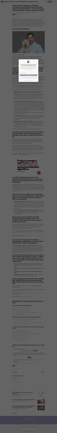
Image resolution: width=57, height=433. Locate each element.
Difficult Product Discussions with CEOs (21, 335)
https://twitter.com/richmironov (27, 296)
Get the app (33, 428)
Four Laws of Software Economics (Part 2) (27, 125)
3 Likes (16, 365)
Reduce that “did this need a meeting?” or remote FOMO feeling (22, 394)
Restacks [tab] (18, 378)
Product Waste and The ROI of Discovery (22, 320)
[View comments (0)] (16, 17)
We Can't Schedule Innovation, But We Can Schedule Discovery (26, 319)
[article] (28, 395)
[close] (37, 60)
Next (42, 372)
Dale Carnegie (32, 231)
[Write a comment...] (29, 383)
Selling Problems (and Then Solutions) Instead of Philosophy (26, 312)
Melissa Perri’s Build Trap (32, 252)
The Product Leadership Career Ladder (21, 324)
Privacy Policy (35, 78)
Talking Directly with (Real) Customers (21, 314)
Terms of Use (33, 77)
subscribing (26, 290)
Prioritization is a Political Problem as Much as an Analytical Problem (27, 322)
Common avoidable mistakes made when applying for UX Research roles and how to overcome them (24, 406)
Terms (30, 426)
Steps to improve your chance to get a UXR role (19, 408)
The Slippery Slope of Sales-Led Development (25, 150)
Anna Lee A (16, 409)
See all (14, 413)
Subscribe (49, 1)
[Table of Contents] (1, 216)
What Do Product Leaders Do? (20, 330)
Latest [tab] (15, 389)
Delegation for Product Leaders (20, 338)
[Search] (44, 2)
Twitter (28, 285)
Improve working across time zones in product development (22, 393)
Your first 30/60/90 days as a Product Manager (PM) (23, 399)
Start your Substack (25, 428)
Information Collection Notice (28, 78)
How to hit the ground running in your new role (19, 400)
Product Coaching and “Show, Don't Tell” (22, 307)
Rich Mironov (35, 19)
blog (17, 290)
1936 (14, 233)
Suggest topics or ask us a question (21, 363)
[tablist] (16, 379)
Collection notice (33, 426)
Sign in (54, 1)
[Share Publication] (46, 2)
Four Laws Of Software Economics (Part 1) (22, 311)
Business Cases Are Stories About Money (22, 309)
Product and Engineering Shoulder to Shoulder (23, 332)
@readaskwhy (38, 359)
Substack (24, 431)
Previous (15, 372)
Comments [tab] (14, 378)
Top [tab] (13, 389)
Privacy (27, 426)
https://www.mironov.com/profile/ (19, 54)
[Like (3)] (13, 17)
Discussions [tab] (19, 389)
